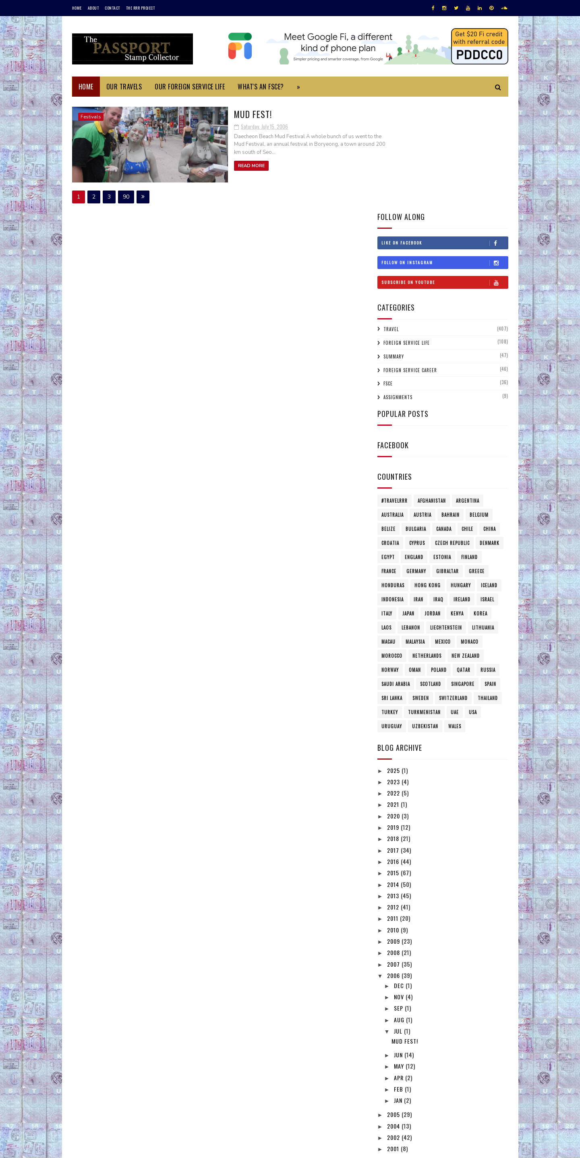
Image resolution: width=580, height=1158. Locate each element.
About (93, 8)
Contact (112, 8)
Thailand (488, 589)
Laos (386, 519)
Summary (393, 247)
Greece (477, 462)
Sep (399, 899)
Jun (399, 946)
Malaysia (415, 533)
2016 (394, 752)
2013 (394, 787)
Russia (488, 561)
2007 (394, 855)
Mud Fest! (208, 113)
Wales (454, 617)
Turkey (389, 603)
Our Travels (124, 86)
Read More (206, 165)
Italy (386, 504)
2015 (394, 764)
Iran (418, 490)
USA (473, 603)
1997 (394, 1063)
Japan (408, 504)
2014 (394, 775)
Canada (444, 420)
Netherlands (426, 547)
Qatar (463, 561)
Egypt (388, 448)
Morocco (391, 547)
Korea (480, 504)
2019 (394, 718)
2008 (394, 843)
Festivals (91, 117)
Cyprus (417, 434)
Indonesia (392, 490)
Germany (416, 462)
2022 (394, 684)
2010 (394, 820)
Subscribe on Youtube (444, 173)
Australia (392, 406)
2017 (394, 741)
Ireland (462, 490)
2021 (394, 695)
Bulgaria (416, 420)
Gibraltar (447, 462)
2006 (394, 866)
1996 (394, 1074)
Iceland (489, 476)
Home (77, 8)
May (400, 957)
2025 (394, 661)
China (489, 420)
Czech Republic (452, 434)
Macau (388, 533)
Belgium (479, 406)
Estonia (442, 448)
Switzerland (453, 589)
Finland (469, 448)
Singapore (462, 575)
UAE (455, 603)
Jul (399, 922)
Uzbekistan (425, 617)
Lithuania (483, 519)
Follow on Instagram (444, 154)
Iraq (438, 490)
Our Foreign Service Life (190, 86)
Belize (388, 420)
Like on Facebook (444, 134)
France (388, 462)
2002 (394, 1028)
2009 (394, 832)
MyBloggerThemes (179, 1148)
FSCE (388, 274)
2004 (394, 1017)
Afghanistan (432, 392)
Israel (487, 490)
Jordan (433, 504)
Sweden (420, 589)
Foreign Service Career (410, 261)
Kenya (457, 504)
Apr (399, 968)
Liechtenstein (446, 519)
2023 (394, 673)
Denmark (489, 434)
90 (126, 195)
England (414, 448)
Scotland (430, 575)
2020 (394, 706)
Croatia (390, 434)
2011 (393, 809)
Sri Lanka (391, 589)
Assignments (397, 288)
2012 (394, 798)
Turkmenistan (424, 603)
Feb (399, 980)
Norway (390, 561)
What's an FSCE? (261, 86)
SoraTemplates (110, 1148)
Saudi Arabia (395, 575)
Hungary (461, 476)
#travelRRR (394, 392)
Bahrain (450, 406)
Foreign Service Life (406, 234)
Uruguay (391, 617)
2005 (394, 1005)
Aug (400, 910)
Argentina (467, 392)
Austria (422, 406)
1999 (394, 1051)
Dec (400, 876)
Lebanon (411, 519)
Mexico (443, 533)
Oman (415, 561)
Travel (391, 220)
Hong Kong (427, 476)
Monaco (469, 533)
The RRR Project (140, 8)
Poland (439, 561)
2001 (394, 1040)
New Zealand (466, 547)
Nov (400, 888)
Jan (399, 991)
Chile (467, 420)
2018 (394, 729)
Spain (490, 575)
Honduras (392, 476)
